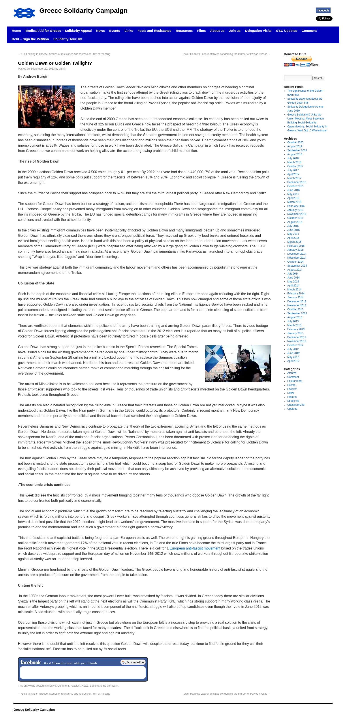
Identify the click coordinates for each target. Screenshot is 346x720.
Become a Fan (133, 662)
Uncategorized (295, 404)
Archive (51, 685)
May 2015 (293, 233)
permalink (112, 685)
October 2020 (295, 142)
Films (201, 30)
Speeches (293, 400)
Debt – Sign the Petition (30, 39)
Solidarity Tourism (67, 39)
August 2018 (294, 154)
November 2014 (296, 257)
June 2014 (293, 277)
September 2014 (297, 265)
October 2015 (295, 218)
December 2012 (296, 337)
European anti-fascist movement (195, 548)
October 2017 (295, 166)
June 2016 (293, 190)
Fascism (75, 685)
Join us (235, 30)
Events (114, 30)
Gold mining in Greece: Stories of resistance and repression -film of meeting (64, 54)
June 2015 (293, 229)
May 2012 (293, 357)
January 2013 (295, 333)
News (100, 30)
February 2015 (296, 245)
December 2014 (296, 253)
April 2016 (293, 198)
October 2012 (295, 345)
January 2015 (295, 249)
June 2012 (293, 353)
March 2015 (294, 241)
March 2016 (294, 202)
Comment (309, 30)
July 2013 (293, 321)
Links (128, 30)
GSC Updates (286, 30)
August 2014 (294, 269)
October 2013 (295, 309)
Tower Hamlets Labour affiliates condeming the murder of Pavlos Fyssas (226, 54)
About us (217, 30)
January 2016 (295, 210)
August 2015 (294, 222)
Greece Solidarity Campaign (83, 10)
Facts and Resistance (154, 30)
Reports (292, 396)
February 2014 (296, 293)
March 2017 (294, 178)
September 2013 (297, 313)
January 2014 (295, 297)
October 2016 (295, 186)
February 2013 (296, 329)
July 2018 (293, 158)
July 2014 (293, 273)
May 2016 (293, 194)
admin (62, 68)
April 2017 (293, 174)
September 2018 (297, 150)
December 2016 (296, 182)
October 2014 (295, 261)
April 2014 (293, 285)
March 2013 (294, 325)
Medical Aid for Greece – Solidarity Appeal (58, 30)
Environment (294, 381)
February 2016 (296, 206)
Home (16, 30)
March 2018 (294, 162)
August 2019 (294, 146)
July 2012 (293, 349)
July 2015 (293, 225)
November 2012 (296, 341)
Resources (184, 30)
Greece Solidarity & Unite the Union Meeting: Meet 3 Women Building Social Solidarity (305, 118)
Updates (292, 408)
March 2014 (294, 289)
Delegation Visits (258, 30)
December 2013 (296, 301)
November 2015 (296, 214)
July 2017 (293, 170)
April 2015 (293, 237)
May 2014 (293, 281)
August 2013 (294, 317)
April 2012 (293, 361)
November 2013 (296, 305)
